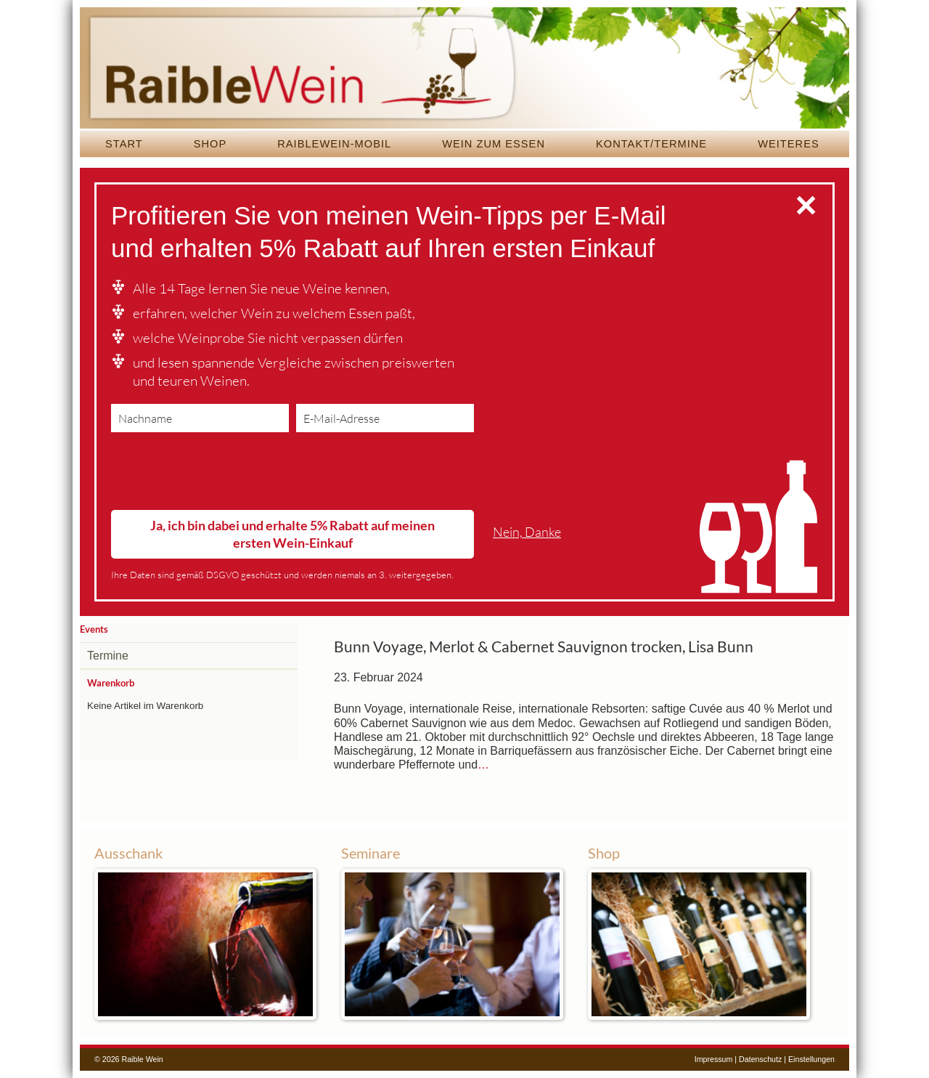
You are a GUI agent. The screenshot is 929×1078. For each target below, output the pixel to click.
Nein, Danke (527, 532)
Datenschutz (760, 1059)
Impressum (714, 1059)
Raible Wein (464, 69)
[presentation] (221, 474)
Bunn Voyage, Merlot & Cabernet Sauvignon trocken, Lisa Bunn (543, 646)
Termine (107, 655)
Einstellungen (811, 1059)
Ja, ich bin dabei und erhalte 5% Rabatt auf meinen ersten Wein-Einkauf (292, 533)
